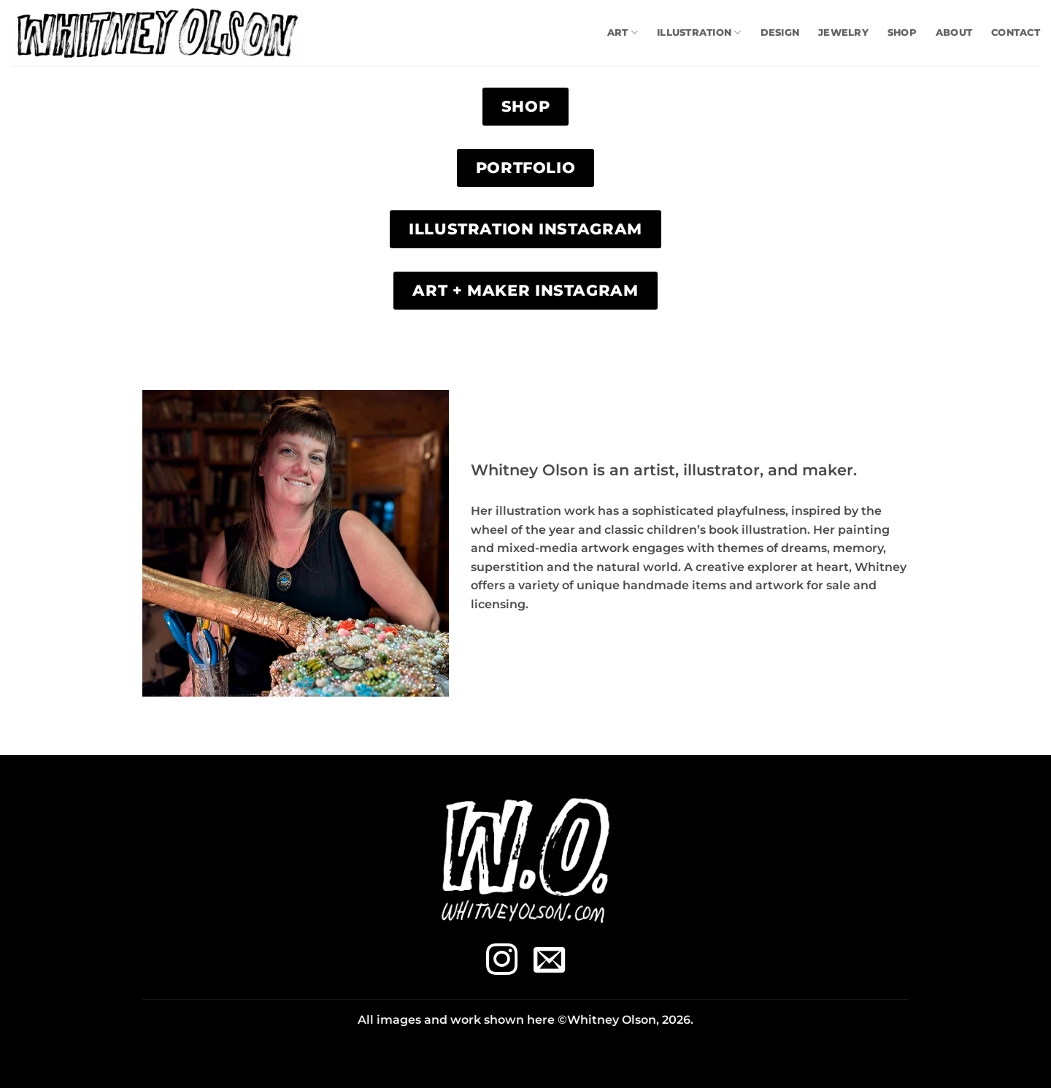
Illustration (699, 32)
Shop (902, 32)
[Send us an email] (549, 961)
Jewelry (843, 32)
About (954, 32)
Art (622, 32)
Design (780, 32)
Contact (1015, 32)
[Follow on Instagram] (501, 961)
